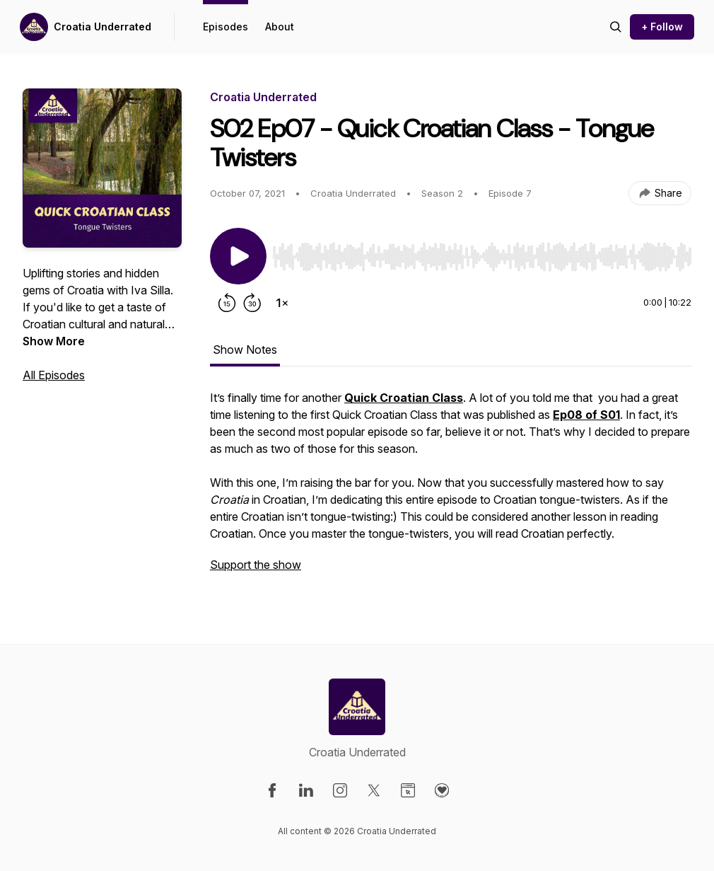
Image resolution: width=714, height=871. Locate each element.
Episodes (225, 27)
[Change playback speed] (282, 303)
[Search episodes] (615, 26)
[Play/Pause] (238, 256)
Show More (54, 341)
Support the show (255, 565)
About (279, 27)
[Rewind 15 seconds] (227, 303)
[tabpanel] (450, 488)
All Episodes (54, 375)
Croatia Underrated (102, 27)
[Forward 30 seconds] (252, 303)
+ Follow (662, 27)
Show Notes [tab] (245, 349)
